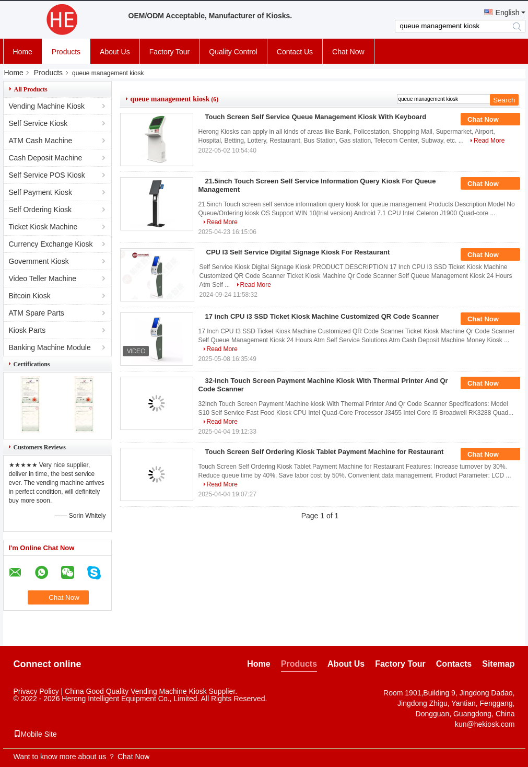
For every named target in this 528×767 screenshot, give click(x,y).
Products (66, 52)
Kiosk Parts (27, 330)
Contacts (454, 663)
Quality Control (233, 52)
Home (22, 52)
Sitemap (498, 663)
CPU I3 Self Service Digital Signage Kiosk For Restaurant (298, 252)
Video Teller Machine (42, 278)
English (508, 12)
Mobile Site (35, 734)
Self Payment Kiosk (40, 192)
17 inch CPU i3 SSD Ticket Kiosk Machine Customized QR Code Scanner (322, 316)
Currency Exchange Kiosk (51, 244)
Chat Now (348, 52)
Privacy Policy (36, 691)
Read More (489, 140)
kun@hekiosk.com (485, 724)
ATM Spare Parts (36, 313)
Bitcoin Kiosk (30, 296)
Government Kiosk (39, 261)
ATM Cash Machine (41, 140)
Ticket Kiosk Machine (43, 227)
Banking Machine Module (50, 347)
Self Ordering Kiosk (40, 209)
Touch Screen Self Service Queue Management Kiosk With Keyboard (316, 117)
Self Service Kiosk (38, 123)
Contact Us (295, 52)
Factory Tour (169, 52)
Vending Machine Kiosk (47, 106)
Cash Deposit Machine (46, 158)
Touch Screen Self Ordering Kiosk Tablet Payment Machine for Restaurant (324, 452)
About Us (115, 52)
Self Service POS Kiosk (47, 175)
